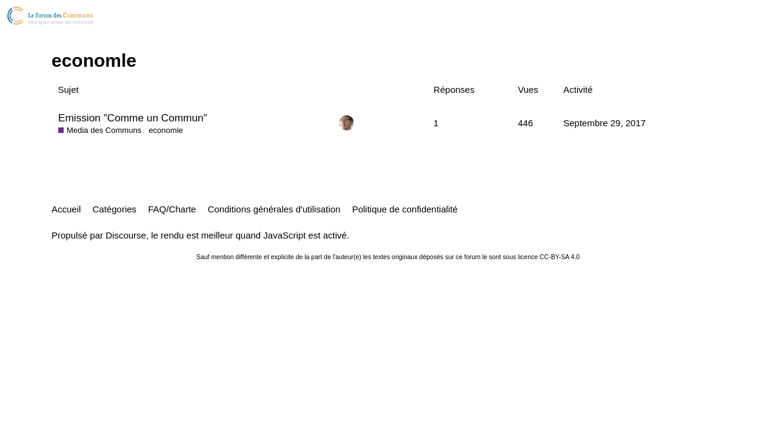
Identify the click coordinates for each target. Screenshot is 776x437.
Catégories (115, 209)
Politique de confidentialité (405, 209)
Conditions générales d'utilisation (274, 209)
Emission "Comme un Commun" (132, 118)
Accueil (66, 209)
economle (166, 130)
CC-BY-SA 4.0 (560, 256)
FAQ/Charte (172, 209)
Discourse (125, 235)
